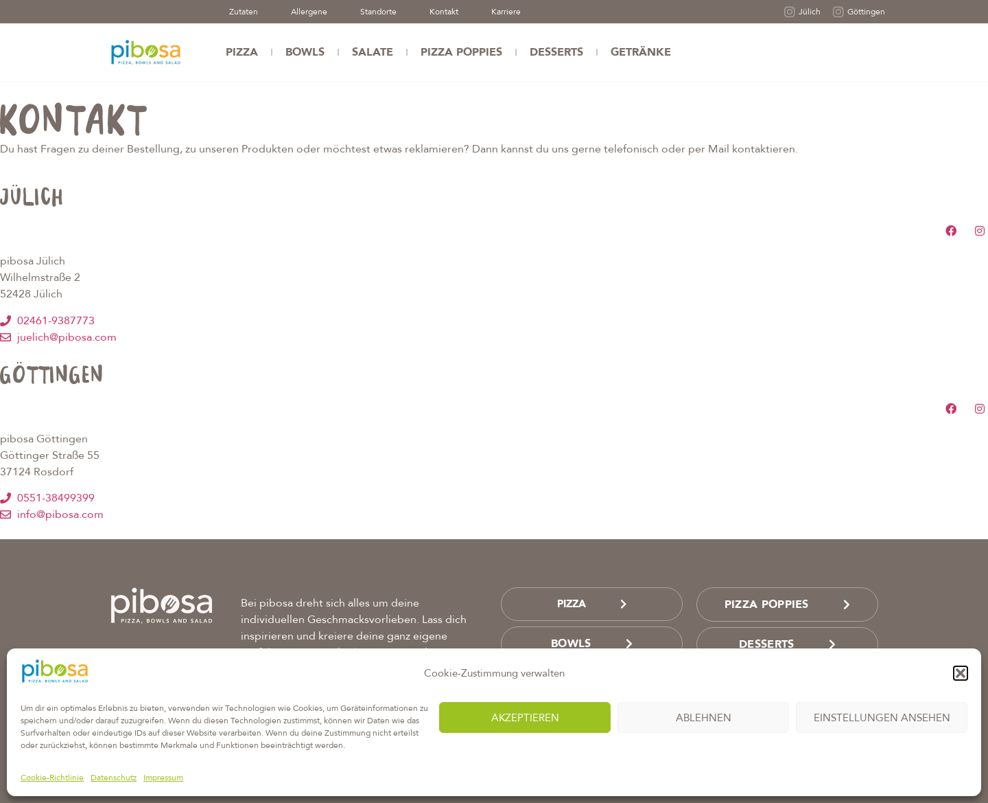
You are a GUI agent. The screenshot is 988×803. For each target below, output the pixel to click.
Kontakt (444, 11)
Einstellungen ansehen (882, 718)
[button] (960, 673)
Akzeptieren (525, 718)
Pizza (242, 52)
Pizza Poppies (461, 52)
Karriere (506, 11)
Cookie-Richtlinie (52, 777)
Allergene (309, 11)
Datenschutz (114, 777)
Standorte (378, 11)
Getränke (641, 52)
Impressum (163, 777)
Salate (372, 52)
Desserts (556, 52)
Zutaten (243, 11)
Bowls (305, 52)
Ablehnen (703, 718)
